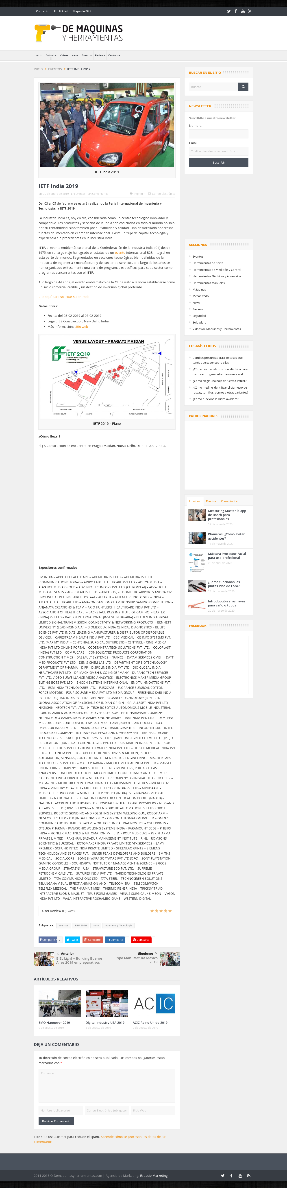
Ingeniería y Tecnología (118, 925)
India (96, 925)
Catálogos (114, 55)
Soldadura (199, 322)
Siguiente (147, 953)
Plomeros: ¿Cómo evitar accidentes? (226, 536)
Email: (193, 143)
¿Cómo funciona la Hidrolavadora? (216, 399)
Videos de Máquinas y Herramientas (217, 329)
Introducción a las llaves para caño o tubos (226, 603)
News (75, 55)
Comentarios (229, 501)
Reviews (100, 55)
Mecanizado (201, 296)
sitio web (81, 326)
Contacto (42, 11)
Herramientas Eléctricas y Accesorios (217, 276)
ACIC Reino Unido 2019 (150, 1022)
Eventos (87, 55)
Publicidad (61, 11)
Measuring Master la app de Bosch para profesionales (227, 515)
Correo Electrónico (161, 193)
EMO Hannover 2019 (54, 1022)
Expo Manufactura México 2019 (136, 960)
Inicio (39, 55)
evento (120, 252)
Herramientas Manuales (209, 283)
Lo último (195, 501)
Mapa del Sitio (82, 11)
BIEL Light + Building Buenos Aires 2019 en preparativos (79, 960)
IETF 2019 (80, 925)
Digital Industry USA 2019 (105, 1022)
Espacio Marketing (154, 1175)
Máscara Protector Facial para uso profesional (227, 555)
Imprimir (137, 193)
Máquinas (199, 289)
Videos (64, 55)
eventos (63, 925)
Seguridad (199, 316)
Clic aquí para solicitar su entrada (64, 297)
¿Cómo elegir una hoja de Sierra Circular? (220, 381)
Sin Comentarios (98, 193)
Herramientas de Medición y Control (217, 270)
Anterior (65, 953)
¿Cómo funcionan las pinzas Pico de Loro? (224, 584)
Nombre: (195, 126)
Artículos (51, 55)
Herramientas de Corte (208, 263)
